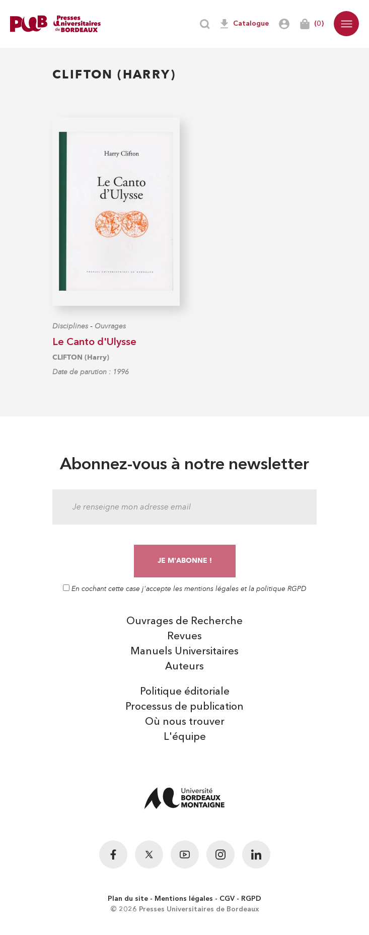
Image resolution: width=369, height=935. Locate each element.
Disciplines (70, 326)
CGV (227, 898)
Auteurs (184, 667)
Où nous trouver (185, 722)
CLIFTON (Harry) (80, 357)
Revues (184, 637)
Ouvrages (110, 326)
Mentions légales (184, 898)
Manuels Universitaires (184, 652)
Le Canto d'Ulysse (94, 342)
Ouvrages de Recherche (184, 622)
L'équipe (185, 737)
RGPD (251, 898)
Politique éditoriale (185, 692)
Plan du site (128, 898)
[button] (346, 23)
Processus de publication (184, 707)
